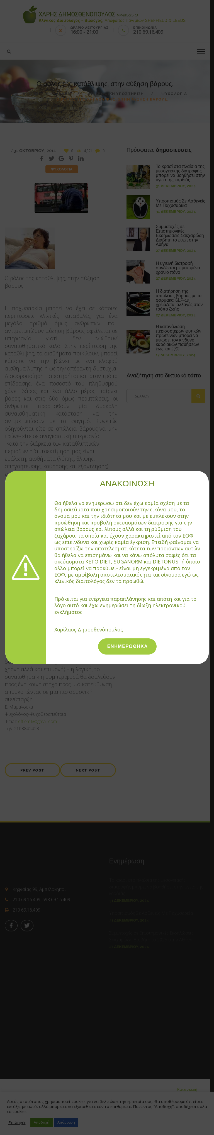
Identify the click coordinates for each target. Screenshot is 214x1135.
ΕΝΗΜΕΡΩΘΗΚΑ (127, 646)
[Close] (206, 473)
